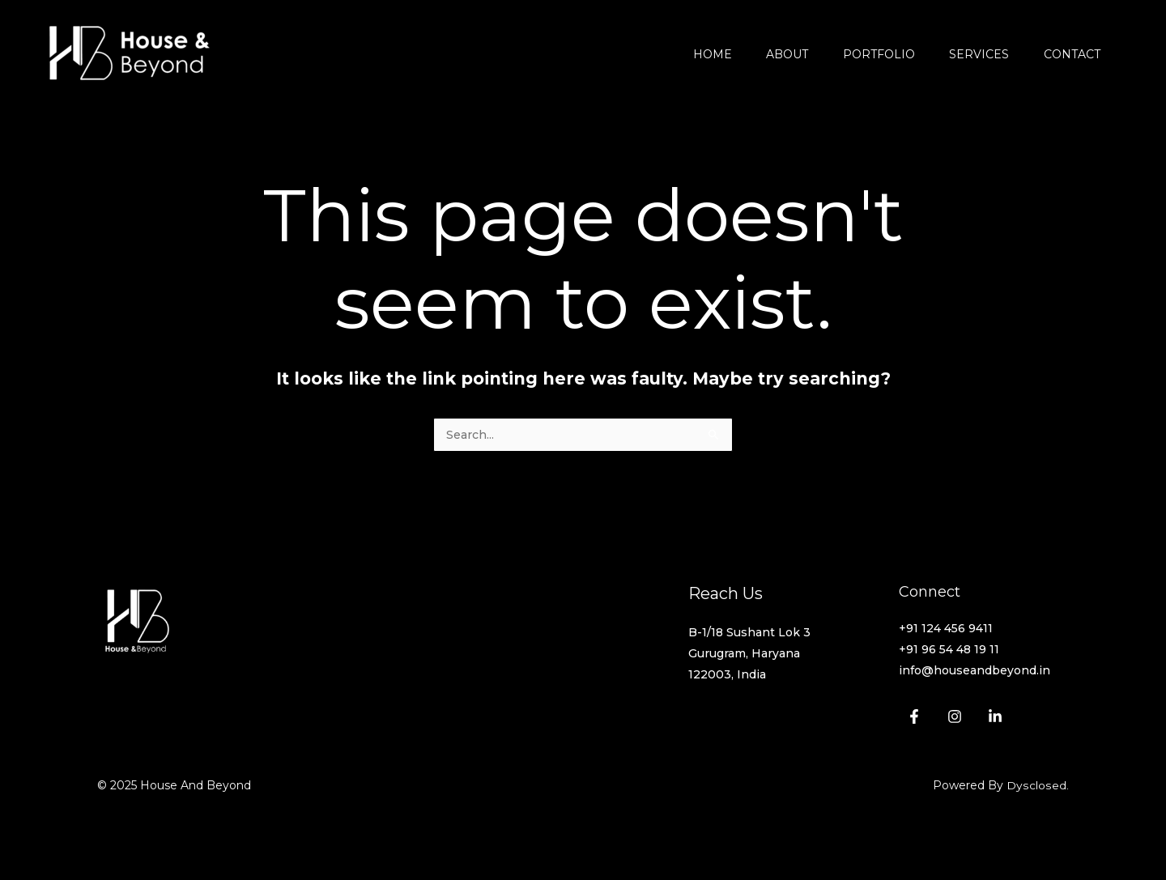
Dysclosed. (1038, 787)
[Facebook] (914, 718)
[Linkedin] (995, 718)
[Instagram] (954, 718)
